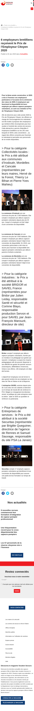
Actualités (24, 54)
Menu (32, 8)
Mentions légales (10, 657)
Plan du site (8, 653)
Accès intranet (9, 644)
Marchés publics (10, 632)
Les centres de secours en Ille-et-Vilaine (17, 623)
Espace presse (9, 640)
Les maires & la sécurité (12, 619)
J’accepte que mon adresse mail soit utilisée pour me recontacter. (17, 585)
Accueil (2, 25)
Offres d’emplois (10, 628)
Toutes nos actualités (9, 25)
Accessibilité (9, 649)
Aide (6, 661)
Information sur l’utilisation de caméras (16, 636)
